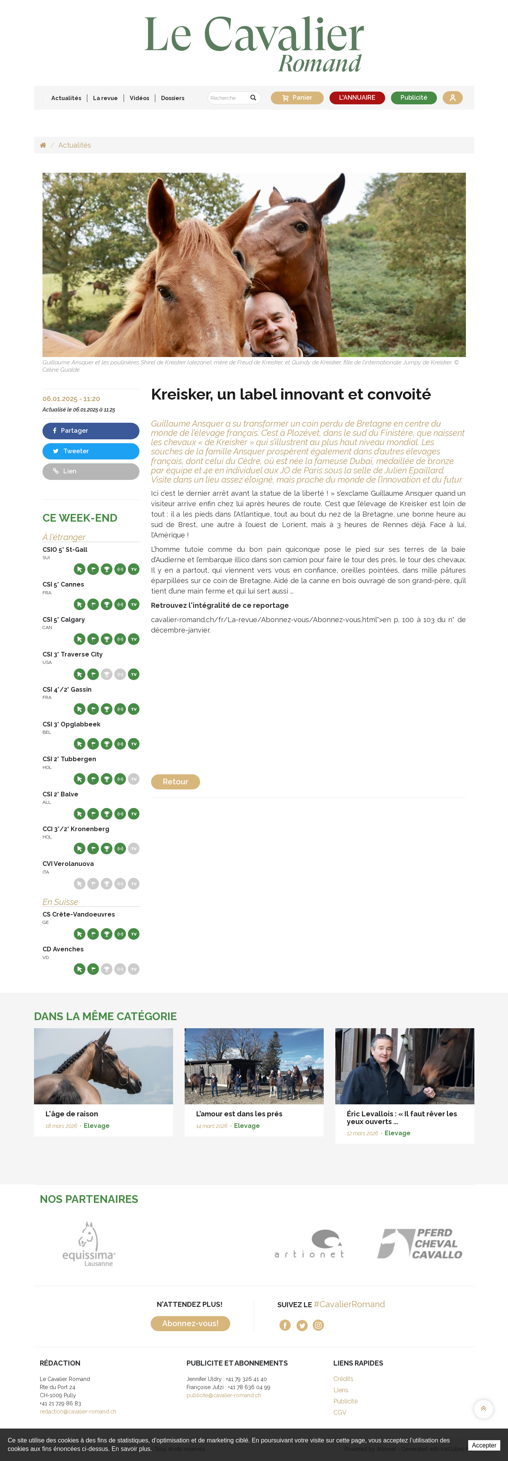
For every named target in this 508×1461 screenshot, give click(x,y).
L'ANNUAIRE (357, 97)
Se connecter (453, 97)
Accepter (484, 1445)
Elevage (97, 1125)
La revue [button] (105, 98)
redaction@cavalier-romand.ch (78, 1411)
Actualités (66, 98)
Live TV (133, 569)
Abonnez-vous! (190, 1323)
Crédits (343, 1379)
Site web (79, 569)
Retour (176, 781)
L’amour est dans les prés (239, 1114)
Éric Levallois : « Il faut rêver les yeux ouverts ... (402, 1118)
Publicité (414, 97)
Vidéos (139, 98)
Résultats (106, 569)
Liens (340, 1390)
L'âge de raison (72, 1114)
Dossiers (172, 98)
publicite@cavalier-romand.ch (224, 1395)
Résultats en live (120, 569)
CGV (340, 1412)
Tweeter (71, 451)
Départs (93, 569)
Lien (64, 471)
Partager (70, 430)
